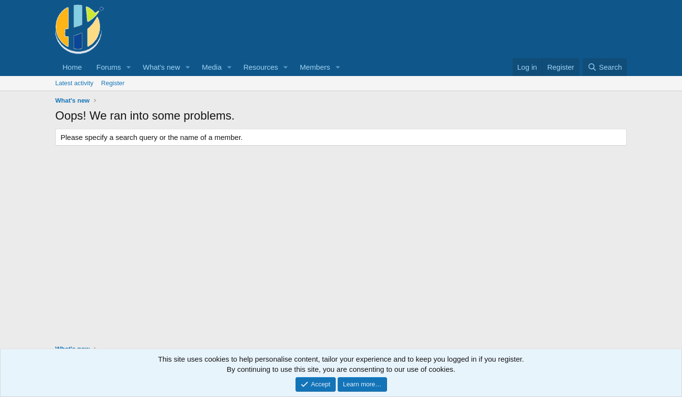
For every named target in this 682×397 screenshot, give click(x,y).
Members (315, 67)
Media (212, 67)
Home (72, 67)
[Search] (605, 67)
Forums (108, 67)
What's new (161, 67)
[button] (129, 67)
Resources (260, 67)
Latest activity (74, 83)
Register (112, 83)
